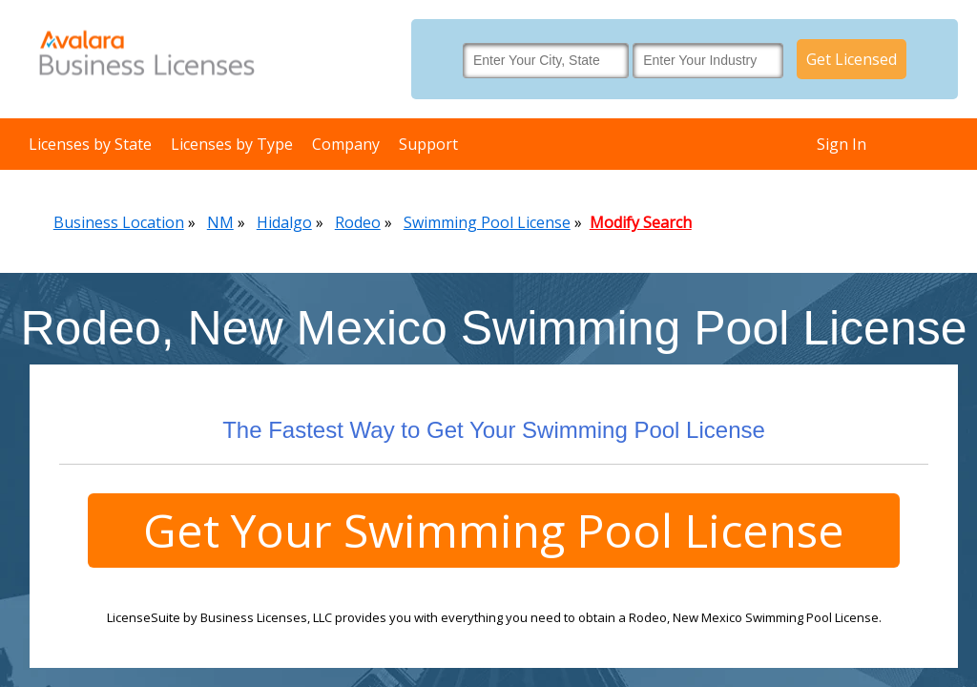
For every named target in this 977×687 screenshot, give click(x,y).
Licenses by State (90, 144)
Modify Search (641, 222)
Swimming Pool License (487, 222)
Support (428, 144)
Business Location (118, 222)
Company (346, 144)
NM (220, 222)
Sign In (841, 144)
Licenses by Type (232, 144)
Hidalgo (284, 222)
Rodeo (358, 222)
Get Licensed (851, 59)
